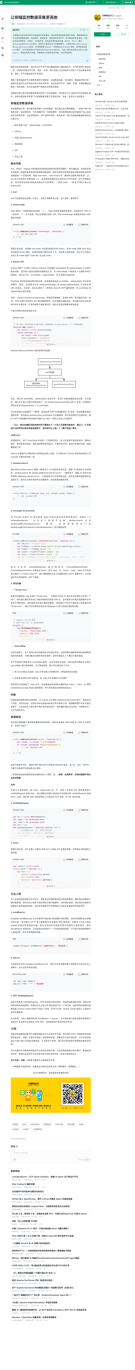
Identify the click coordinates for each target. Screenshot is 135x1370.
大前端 (59, 24)
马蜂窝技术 (107, 15)
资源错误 (102, 72)
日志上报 (102, 81)
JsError (101, 63)
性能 (100, 68)
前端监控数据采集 (103, 54)
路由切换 (102, 59)
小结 (98, 85)
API (100, 76)
